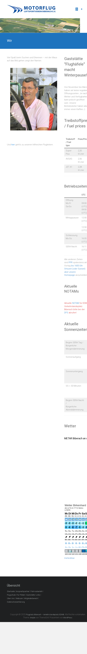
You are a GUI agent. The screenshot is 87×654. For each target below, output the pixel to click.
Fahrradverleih (36, 591)
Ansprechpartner (22, 591)
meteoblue (69, 558)
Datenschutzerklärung (16, 602)
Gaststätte (30, 595)
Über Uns (11, 598)
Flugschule (11, 595)
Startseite (11, 591)
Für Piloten (21, 595)
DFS (66, 312)
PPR (70, 262)
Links (38, 595)
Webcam (19, 598)
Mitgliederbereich (31, 598)
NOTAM (75, 303)
